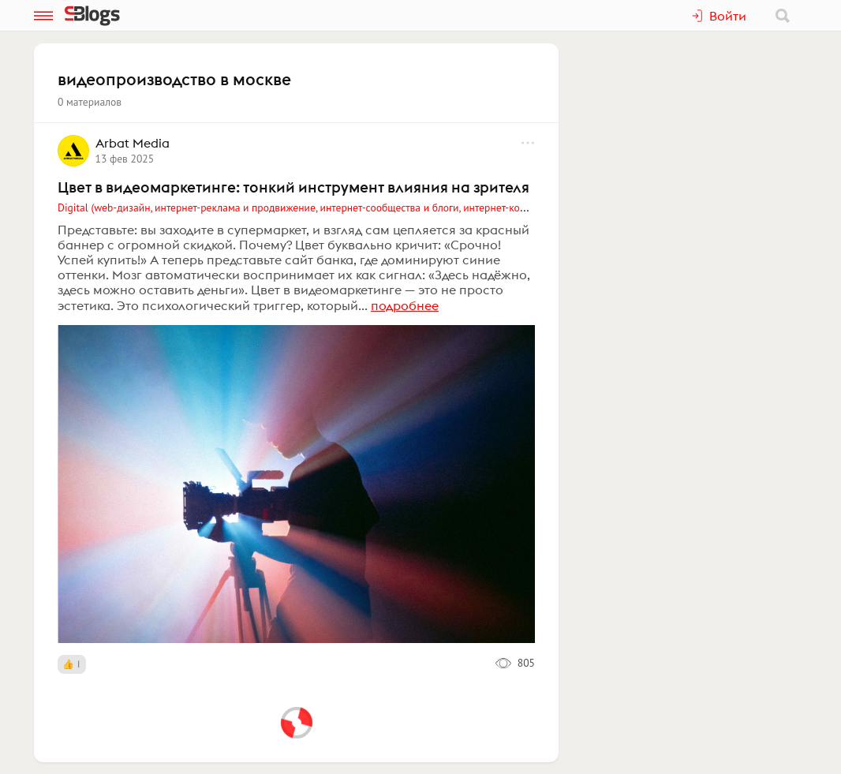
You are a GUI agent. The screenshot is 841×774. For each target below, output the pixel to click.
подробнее (405, 305)
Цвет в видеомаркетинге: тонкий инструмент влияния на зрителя (293, 187)
